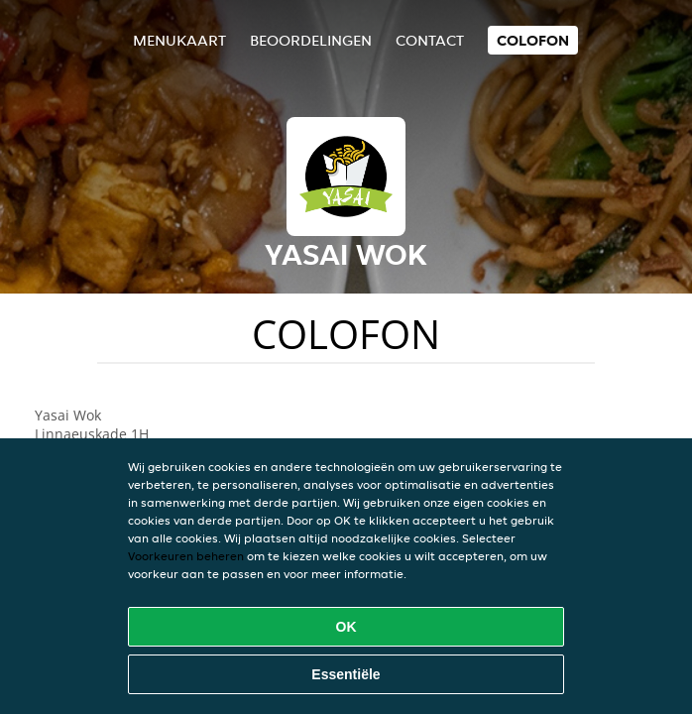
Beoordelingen (311, 40)
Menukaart (179, 40)
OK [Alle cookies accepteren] (346, 627)
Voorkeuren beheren (186, 555)
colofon (533, 40)
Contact (430, 40)
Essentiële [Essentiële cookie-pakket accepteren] (345, 674)
